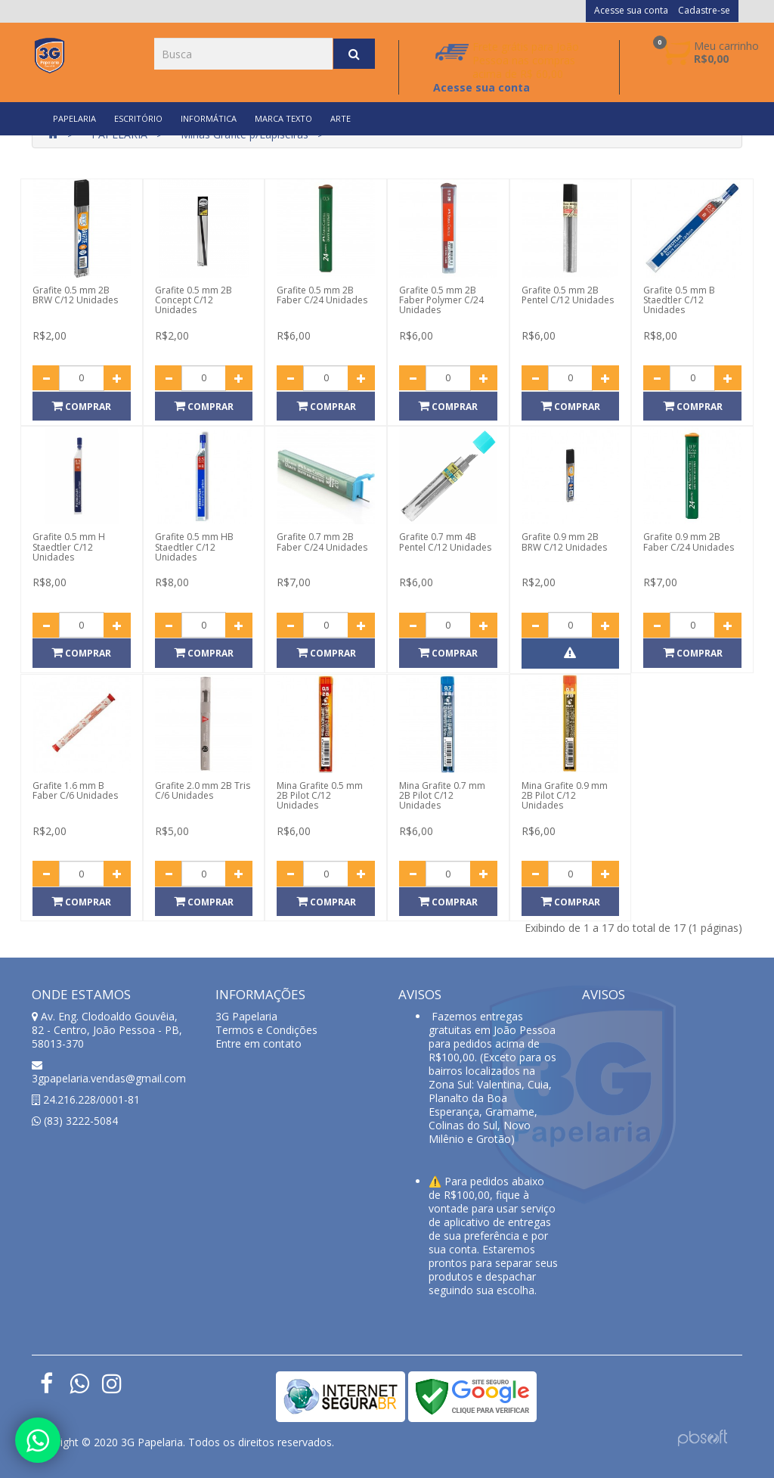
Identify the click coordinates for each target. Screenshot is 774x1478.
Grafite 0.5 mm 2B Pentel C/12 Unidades (568, 295)
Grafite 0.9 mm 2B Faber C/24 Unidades (688, 541)
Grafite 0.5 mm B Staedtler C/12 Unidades (679, 300)
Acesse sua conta (631, 10)
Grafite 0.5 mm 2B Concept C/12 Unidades (193, 300)
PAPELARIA (74, 118)
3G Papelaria (246, 1016)
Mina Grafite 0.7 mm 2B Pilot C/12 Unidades (442, 795)
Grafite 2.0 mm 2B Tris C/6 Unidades (202, 790)
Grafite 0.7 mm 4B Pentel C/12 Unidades (445, 541)
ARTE (340, 118)
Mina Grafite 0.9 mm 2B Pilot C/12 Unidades (565, 795)
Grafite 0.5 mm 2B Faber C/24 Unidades (322, 295)
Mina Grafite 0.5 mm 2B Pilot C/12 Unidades (320, 795)
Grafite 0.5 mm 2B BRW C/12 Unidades (75, 295)
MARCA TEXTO (283, 118)
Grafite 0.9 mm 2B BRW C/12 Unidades (564, 541)
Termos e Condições (266, 1030)
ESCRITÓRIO (138, 118)
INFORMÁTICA (209, 118)
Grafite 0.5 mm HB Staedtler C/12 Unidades (194, 546)
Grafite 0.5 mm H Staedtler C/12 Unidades (69, 546)
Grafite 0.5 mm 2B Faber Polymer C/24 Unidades (441, 300)
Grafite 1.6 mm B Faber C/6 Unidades (75, 790)
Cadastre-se (704, 10)
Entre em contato (258, 1043)
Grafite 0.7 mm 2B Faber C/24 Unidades (322, 541)
